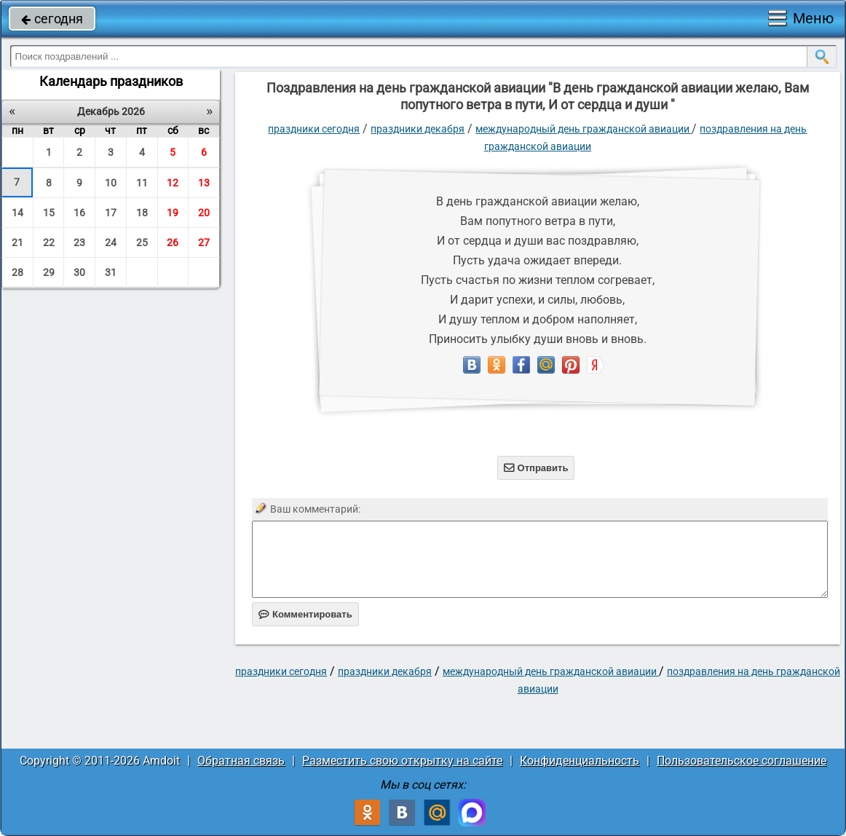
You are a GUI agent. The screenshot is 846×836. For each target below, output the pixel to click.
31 (110, 272)
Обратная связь (241, 761)
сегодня (52, 18)
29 (49, 272)
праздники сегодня (314, 129)
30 (79, 272)
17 (110, 212)
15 (49, 212)
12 (172, 183)
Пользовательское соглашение (741, 761)
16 (79, 212)
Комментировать (305, 614)
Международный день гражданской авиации (583, 129)
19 (172, 212)
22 (49, 242)
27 (204, 242)
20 (204, 212)
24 (110, 242)
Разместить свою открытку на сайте (402, 761)
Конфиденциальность (579, 761)
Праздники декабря (417, 129)
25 (142, 242)
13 (204, 183)
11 (142, 183)
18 (142, 212)
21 (17, 242)
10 (110, 183)
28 (17, 272)
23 (79, 242)
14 (17, 212)
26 (172, 242)
